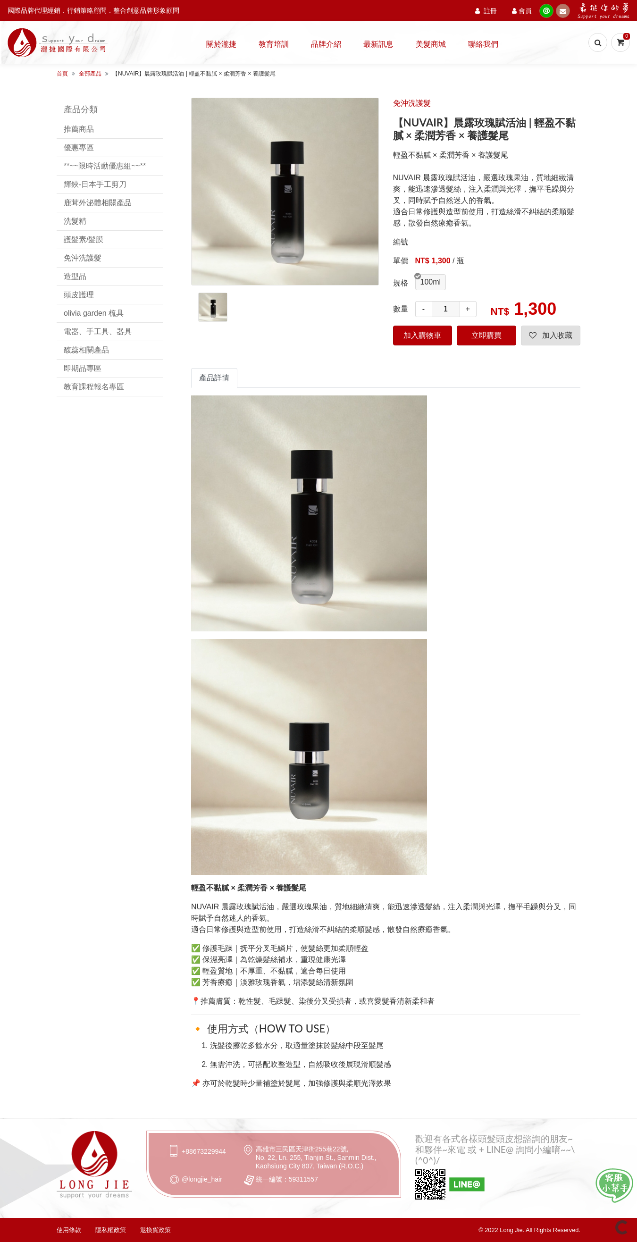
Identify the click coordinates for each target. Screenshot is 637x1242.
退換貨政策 (155, 1230)
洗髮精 (75, 221)
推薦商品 (79, 129)
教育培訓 (274, 43)
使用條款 (69, 1230)
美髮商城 (431, 43)
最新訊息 (378, 43)
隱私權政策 (110, 1230)
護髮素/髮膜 (83, 239)
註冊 (486, 11)
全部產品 (90, 73)
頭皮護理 (79, 295)
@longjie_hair (202, 1179)
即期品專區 (82, 368)
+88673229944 (204, 1151)
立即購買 (486, 335)
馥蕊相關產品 (86, 350)
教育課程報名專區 (94, 387)
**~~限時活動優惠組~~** (105, 166)
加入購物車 (422, 335)
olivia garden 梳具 (94, 313)
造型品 (75, 276)
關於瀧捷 (221, 43)
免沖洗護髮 (82, 258)
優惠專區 (79, 147)
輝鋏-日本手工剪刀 (95, 184)
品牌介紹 (326, 43)
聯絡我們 (483, 43)
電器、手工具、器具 (98, 331)
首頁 (62, 73)
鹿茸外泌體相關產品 (98, 203)
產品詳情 (214, 378)
